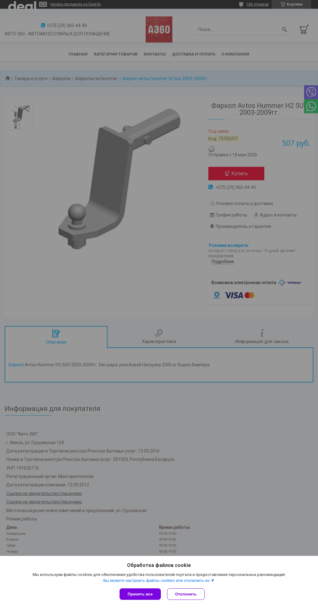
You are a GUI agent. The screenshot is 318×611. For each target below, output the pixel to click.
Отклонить (186, 594)
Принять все (140, 594)
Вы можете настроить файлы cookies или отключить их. (157, 580)
